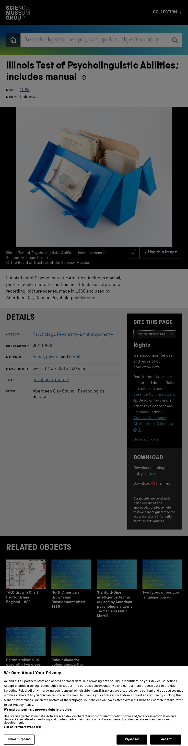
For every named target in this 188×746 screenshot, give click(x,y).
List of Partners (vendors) (22, 731)
